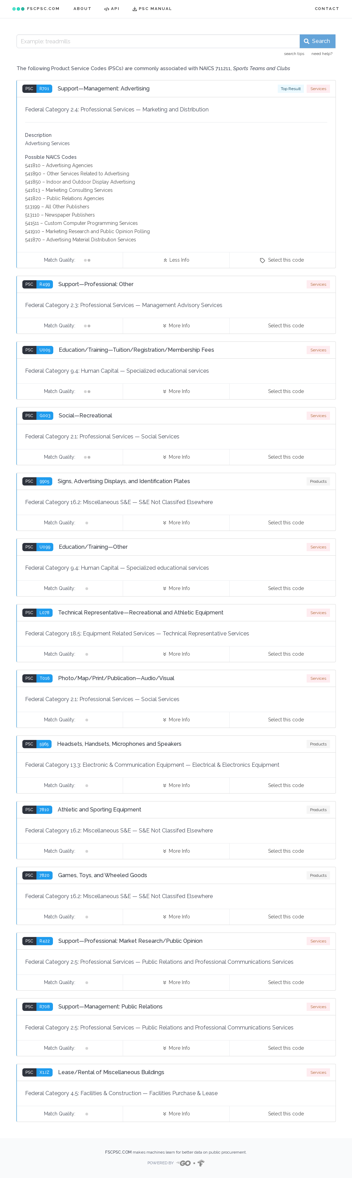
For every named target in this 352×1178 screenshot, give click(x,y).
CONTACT (327, 8)
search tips (294, 53)
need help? (321, 53)
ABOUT (83, 8)
